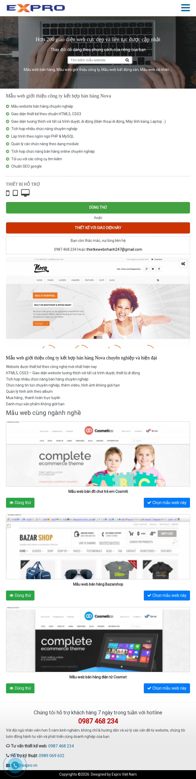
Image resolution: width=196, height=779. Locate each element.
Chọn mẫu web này (167, 502)
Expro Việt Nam (124, 774)
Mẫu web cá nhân (154, 70)
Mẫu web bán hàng (39, 70)
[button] (185, 8)
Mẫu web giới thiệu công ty (78, 70)
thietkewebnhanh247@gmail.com (114, 249)
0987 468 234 (61, 746)
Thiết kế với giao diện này (98, 228)
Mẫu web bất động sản (120, 70)
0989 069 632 (51, 755)
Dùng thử (98, 207)
